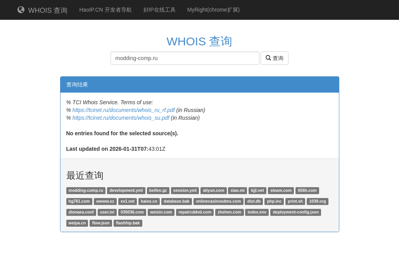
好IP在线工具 (159, 10)
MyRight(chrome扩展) (213, 10)
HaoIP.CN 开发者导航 (105, 10)
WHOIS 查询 (42, 10)
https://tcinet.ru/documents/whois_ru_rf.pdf (124, 110)
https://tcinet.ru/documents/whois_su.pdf (121, 118)
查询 (274, 58)
